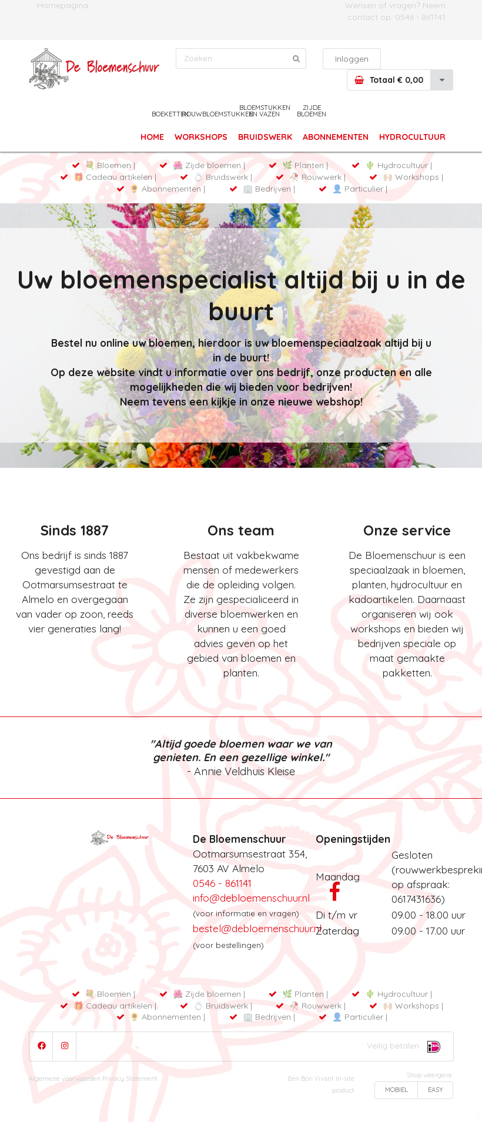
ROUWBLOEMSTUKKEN (217, 114)
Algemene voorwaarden (65, 1078)
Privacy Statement (130, 1078)
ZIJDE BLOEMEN (311, 110)
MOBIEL (396, 1090)
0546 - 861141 (420, 17)
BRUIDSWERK (265, 137)
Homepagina (62, 5)
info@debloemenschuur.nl (251, 897)
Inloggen (352, 58)
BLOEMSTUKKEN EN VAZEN (264, 110)
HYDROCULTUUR (412, 137)
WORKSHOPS (201, 137)
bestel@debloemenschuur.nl (257, 928)
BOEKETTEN (170, 114)
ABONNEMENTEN (337, 137)
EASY (435, 1090)
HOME (152, 137)
